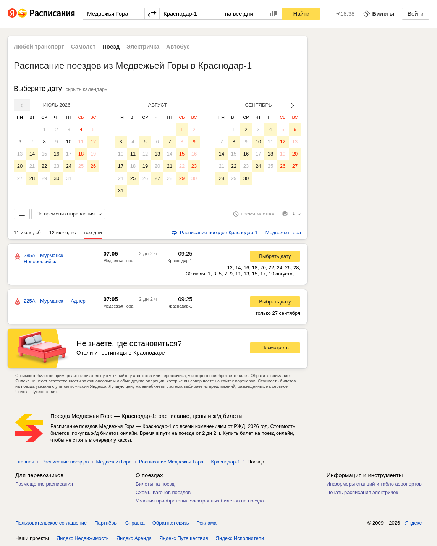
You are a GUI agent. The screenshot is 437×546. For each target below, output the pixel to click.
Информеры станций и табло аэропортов (374, 484)
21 (32, 166)
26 (93, 166)
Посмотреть (275, 347)
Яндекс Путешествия (183, 538)
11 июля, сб (27, 232)
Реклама (207, 523)
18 (81, 154)
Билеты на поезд (155, 484)
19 (93, 154)
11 (81, 141)
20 (20, 166)
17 (68, 154)
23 (56, 166)
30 (56, 178)
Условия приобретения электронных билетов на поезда (200, 501)
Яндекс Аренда (134, 538)
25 (81, 166)
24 (68, 166)
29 (44, 178)
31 (68, 178)
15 (44, 154)
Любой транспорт (39, 46)
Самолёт (83, 46)
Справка (135, 523)
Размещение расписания (44, 484)
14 (32, 154)
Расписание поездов (65, 462)
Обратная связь (170, 523)
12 (93, 141)
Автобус (178, 46)
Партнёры (105, 523)
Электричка (142, 46)
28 (32, 178)
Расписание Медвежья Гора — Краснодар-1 (189, 462)
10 (68, 141)
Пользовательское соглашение (51, 523)
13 (20, 154)
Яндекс (413, 523)
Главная (24, 462)
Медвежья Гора (118, 260)
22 (44, 166)
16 (56, 154)
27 (20, 178)
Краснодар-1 (180, 260)
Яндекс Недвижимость (83, 538)
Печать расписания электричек (362, 492)
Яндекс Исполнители (240, 538)
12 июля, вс (62, 232)
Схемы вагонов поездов (163, 492)
